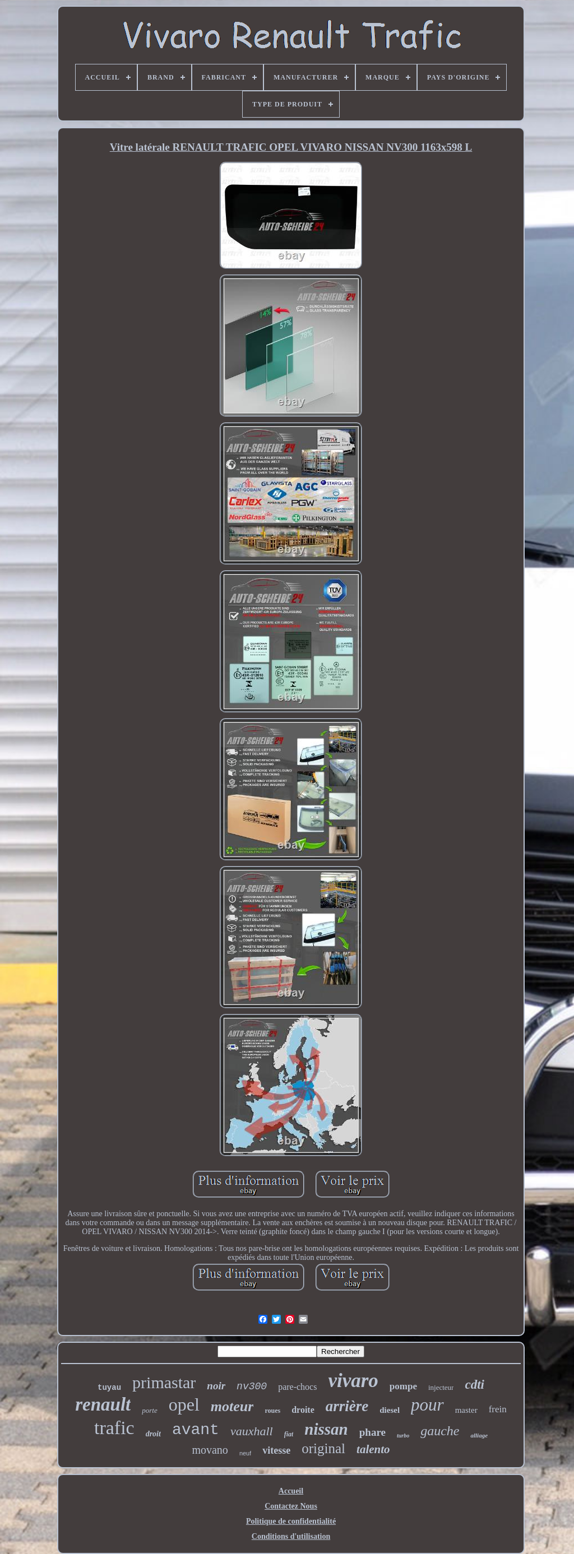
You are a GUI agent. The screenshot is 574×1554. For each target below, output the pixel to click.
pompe (403, 1386)
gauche (439, 1430)
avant (195, 1430)
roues (272, 1411)
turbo (403, 1435)
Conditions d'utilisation (291, 1536)
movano (210, 1450)
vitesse (276, 1450)
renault (103, 1404)
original (323, 1448)
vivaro (353, 1381)
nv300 (252, 1386)
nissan (326, 1429)
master (466, 1410)
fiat (289, 1434)
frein (498, 1409)
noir (216, 1386)
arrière (347, 1406)
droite (302, 1410)
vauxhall (251, 1431)
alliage (479, 1435)
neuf (245, 1453)
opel (184, 1404)
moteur (232, 1406)
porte (149, 1410)
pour (427, 1405)
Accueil (291, 1491)
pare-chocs (297, 1387)
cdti (474, 1385)
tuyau (109, 1387)
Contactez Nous (291, 1506)
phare (372, 1432)
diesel (389, 1410)
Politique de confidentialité (291, 1521)
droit (153, 1434)
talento (373, 1449)
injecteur (440, 1387)
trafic (114, 1427)
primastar (164, 1382)
